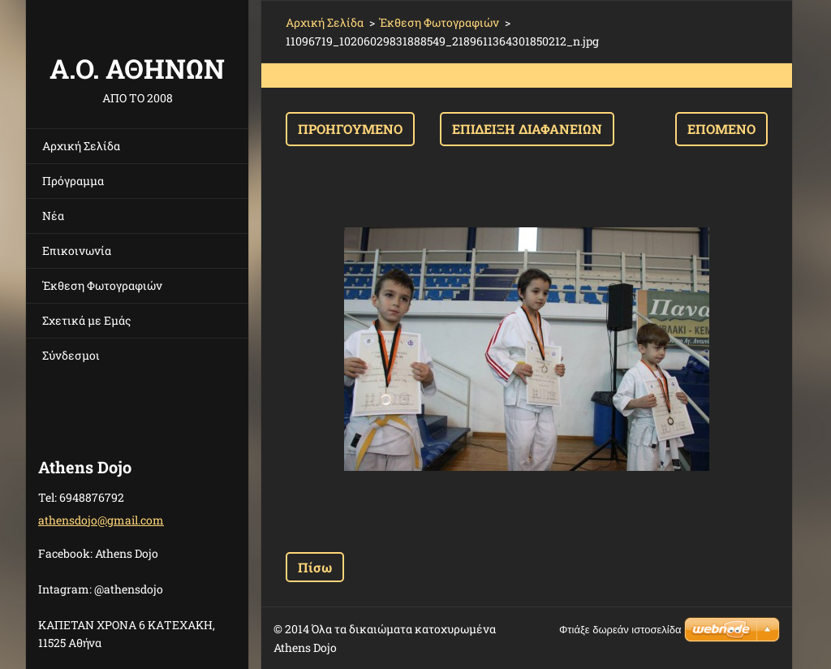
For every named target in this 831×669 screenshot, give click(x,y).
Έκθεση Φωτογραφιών (102, 285)
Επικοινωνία (76, 250)
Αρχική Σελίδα (81, 145)
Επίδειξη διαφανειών (527, 128)
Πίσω (315, 567)
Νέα (53, 215)
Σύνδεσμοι (71, 355)
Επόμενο (721, 128)
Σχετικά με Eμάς (86, 320)
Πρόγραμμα (73, 180)
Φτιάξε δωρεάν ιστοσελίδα (620, 630)
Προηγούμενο (350, 128)
